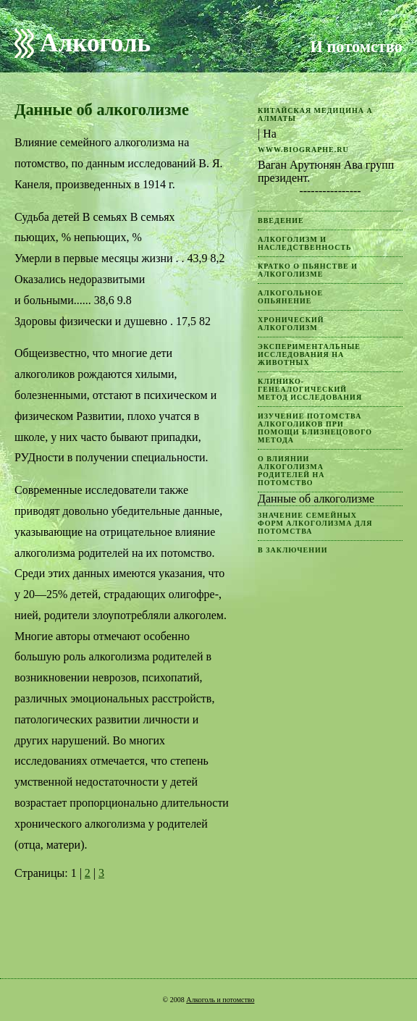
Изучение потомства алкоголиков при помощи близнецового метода (315, 428)
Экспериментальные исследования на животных (309, 354)
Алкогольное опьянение (290, 297)
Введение (281, 220)
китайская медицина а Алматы (315, 114)
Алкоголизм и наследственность (305, 243)
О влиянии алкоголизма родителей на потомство (291, 471)
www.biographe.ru (303, 150)
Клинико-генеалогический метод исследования (310, 389)
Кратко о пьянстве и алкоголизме (308, 270)
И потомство (356, 47)
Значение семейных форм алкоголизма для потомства (315, 523)
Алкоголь (95, 43)
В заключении (293, 550)
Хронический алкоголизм (291, 324)
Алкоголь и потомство (220, 1000)
